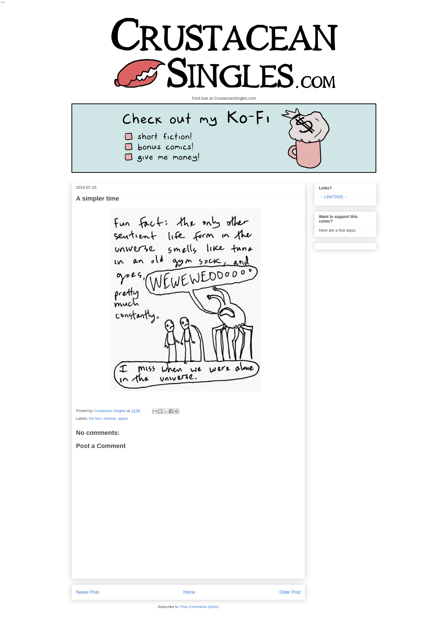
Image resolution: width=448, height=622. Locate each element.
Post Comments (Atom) (199, 607)
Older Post (290, 592)
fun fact (95, 418)
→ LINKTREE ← (334, 197)
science (109, 418)
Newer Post (87, 592)
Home (189, 592)
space (123, 418)
